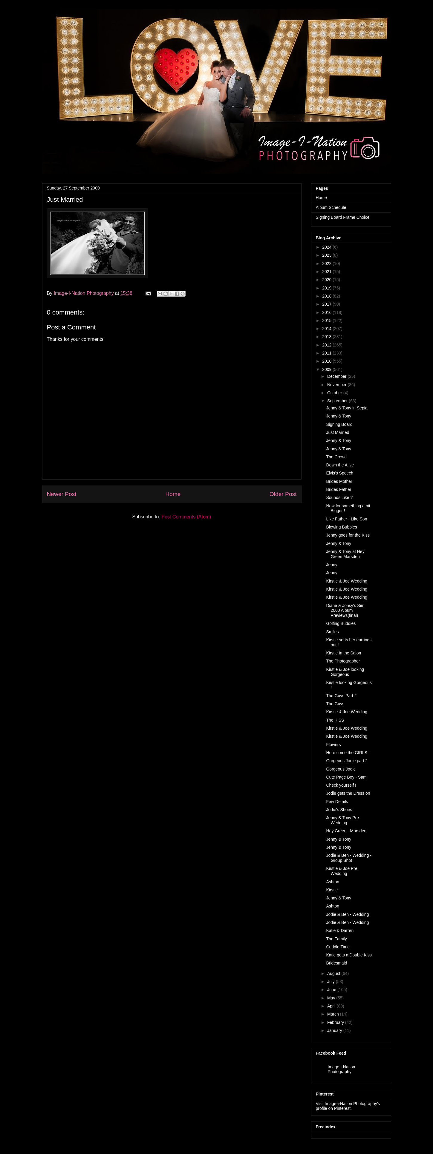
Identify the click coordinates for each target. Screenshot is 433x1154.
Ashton (332, 881)
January (334, 1030)
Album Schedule (331, 207)
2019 (326, 288)
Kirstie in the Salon (343, 653)
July (331, 981)
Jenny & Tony (338, 416)
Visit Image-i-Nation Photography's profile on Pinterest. (348, 1106)
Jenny (331, 564)
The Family (336, 938)
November (337, 384)
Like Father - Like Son (346, 519)
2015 (326, 320)
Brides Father (338, 489)
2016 (326, 312)
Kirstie (332, 890)
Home (172, 494)
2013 (326, 336)
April (331, 1006)
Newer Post (61, 494)
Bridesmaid (336, 963)
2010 (326, 361)
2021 (326, 271)
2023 (326, 255)
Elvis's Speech (339, 473)
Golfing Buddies (341, 623)
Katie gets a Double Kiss (349, 955)
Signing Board (339, 424)
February (335, 1022)
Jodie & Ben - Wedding (347, 914)
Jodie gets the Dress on (348, 793)
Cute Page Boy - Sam (346, 777)
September (337, 400)
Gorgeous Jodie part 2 (347, 760)
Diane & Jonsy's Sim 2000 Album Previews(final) (345, 610)
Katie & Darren (340, 930)
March (333, 1014)
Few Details (337, 801)
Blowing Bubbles (341, 527)
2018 (326, 296)
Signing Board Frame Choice (343, 217)
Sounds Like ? (339, 497)
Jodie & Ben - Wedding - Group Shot (348, 858)
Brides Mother (339, 481)
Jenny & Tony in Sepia (346, 408)
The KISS (335, 720)
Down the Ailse (340, 465)
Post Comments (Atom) (186, 516)
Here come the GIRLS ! (348, 752)
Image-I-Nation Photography (84, 293)
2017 (326, 304)
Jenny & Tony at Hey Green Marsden (345, 554)
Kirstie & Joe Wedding (346, 581)
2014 (326, 328)
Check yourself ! (341, 785)
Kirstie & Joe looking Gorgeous (345, 672)
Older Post (283, 494)
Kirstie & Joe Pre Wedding (341, 871)
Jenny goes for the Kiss (348, 535)
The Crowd (336, 456)
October (334, 392)
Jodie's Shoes (339, 809)
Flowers (333, 744)
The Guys (335, 703)
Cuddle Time (338, 947)
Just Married (337, 432)
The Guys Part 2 (341, 695)
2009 (326, 369)
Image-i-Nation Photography (341, 1069)
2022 (326, 263)
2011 (326, 353)
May (331, 998)
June (331, 989)
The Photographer (343, 661)
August (333, 973)
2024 (326, 247)
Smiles (332, 631)
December (337, 376)
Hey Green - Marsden (346, 830)
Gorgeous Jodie (341, 769)
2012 (326, 345)
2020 (326, 279)
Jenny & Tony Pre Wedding (342, 820)
